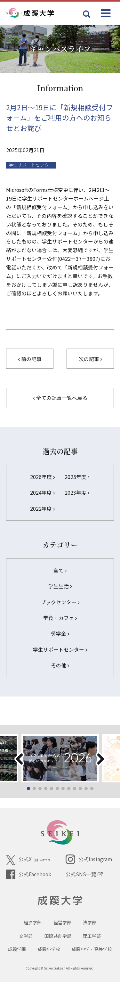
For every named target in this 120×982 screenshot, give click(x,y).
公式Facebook (28, 874)
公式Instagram (89, 859)
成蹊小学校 (49, 949)
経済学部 (33, 922)
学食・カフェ (60, 618)
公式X (29, 860)
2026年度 (42, 477)
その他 (60, 665)
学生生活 (60, 586)
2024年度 (42, 492)
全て (60, 570)
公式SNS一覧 (84, 874)
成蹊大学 (60, 900)
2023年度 (77, 492)
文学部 (26, 936)
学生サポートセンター (60, 649)
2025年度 (77, 477)
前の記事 (30, 359)
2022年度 (42, 508)
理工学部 (92, 936)
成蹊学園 (17, 949)
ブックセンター (60, 602)
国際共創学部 (57, 936)
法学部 (89, 922)
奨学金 (60, 633)
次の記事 (90, 359)
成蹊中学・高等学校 (92, 949)
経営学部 (62, 922)
